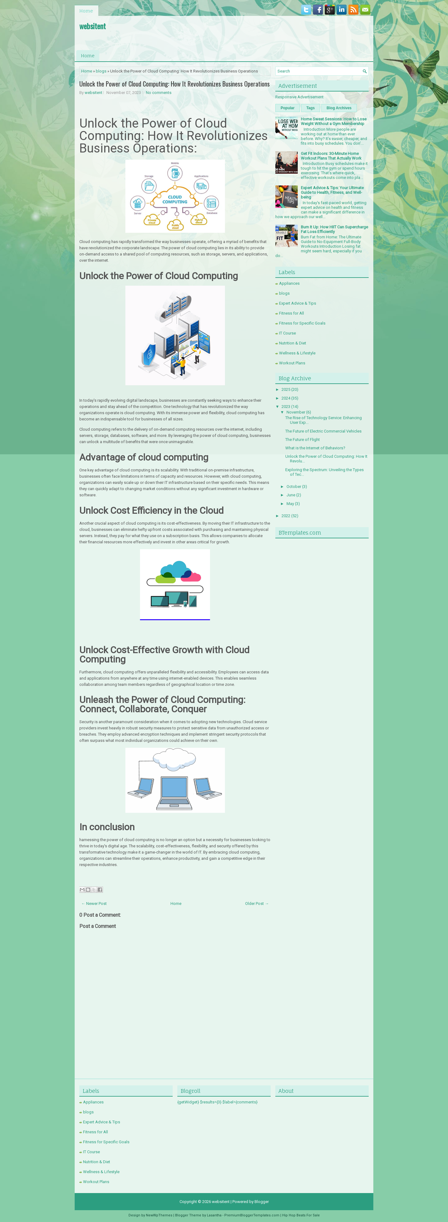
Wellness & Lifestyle (297, 353)
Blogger (261, 1201)
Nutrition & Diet (292, 343)
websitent (92, 25)
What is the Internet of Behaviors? (315, 448)
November (296, 412)
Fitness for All (291, 313)
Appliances (289, 283)
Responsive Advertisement (299, 97)
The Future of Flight (302, 439)
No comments (158, 92)
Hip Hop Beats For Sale (301, 1215)
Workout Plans (292, 363)
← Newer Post (94, 903)
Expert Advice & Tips (297, 303)
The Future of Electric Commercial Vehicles (323, 431)
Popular (288, 108)
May (290, 503)
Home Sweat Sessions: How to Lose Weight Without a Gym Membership (333, 121)
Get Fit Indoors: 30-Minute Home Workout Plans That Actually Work (331, 156)
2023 (286, 406)
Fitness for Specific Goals (302, 323)
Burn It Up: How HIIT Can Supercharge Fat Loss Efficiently (334, 229)
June (291, 495)
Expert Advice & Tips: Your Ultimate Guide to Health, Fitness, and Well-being (332, 192)
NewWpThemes (159, 1215)
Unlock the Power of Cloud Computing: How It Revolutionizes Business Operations (174, 84)
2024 (286, 398)
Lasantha (214, 1215)
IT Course (287, 333)
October (294, 486)
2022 (286, 515)
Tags (310, 108)
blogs (101, 71)
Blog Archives (339, 108)
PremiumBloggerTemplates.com (251, 1215)
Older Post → (257, 903)
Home (86, 10)
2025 (286, 389)
